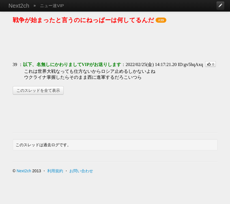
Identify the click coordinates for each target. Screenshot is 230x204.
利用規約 (55, 171)
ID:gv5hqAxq (190, 64)
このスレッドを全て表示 (38, 90)
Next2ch (18, 6)
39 (15, 64)
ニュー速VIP (52, 5)
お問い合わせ (81, 171)
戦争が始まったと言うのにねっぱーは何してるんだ (83, 20)
